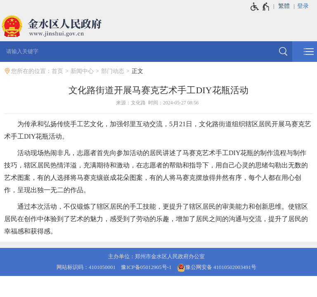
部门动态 (112, 71)
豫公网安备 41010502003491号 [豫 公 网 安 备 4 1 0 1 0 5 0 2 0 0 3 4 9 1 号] (216, 268)
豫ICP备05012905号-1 (146, 267)
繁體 (284, 6)
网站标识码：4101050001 (86, 267)
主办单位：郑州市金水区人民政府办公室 (156, 256)
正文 (137, 71)
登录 (303, 6)
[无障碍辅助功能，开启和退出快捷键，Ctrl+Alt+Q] (260, 7)
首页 (57, 71)
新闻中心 (82, 71)
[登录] (307, 6)
